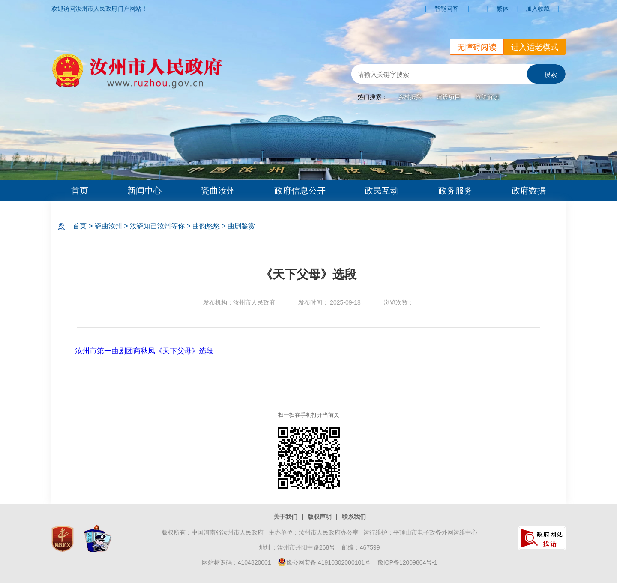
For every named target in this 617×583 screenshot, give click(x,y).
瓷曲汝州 (218, 190)
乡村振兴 (410, 96)
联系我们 (354, 516)
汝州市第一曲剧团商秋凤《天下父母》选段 (144, 351)
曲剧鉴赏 (241, 226)
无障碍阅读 (477, 47)
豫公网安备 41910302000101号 (324, 562)
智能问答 (446, 8)
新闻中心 (144, 190)
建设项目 (449, 96)
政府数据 (529, 190)
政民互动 (382, 190)
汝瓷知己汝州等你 (157, 226)
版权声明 (320, 516)
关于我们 (285, 516)
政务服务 (455, 190)
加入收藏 (538, 8)
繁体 (503, 8)
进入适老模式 (534, 47)
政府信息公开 (300, 190)
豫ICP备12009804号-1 (407, 562)
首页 (79, 190)
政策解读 (487, 96)
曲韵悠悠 (206, 226)
